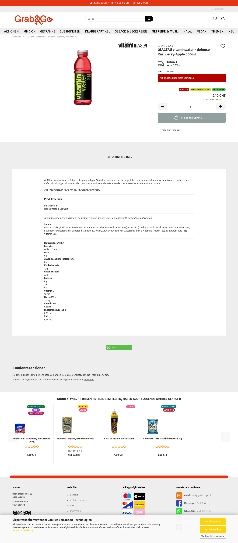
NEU (231, 31)
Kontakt (74, 495)
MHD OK (29, 31)
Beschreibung (119, 157)
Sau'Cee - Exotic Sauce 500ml (119, 438)
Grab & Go (202, 503)
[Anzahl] (191, 106)
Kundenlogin (217, 9)
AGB (72, 505)
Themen (217, 31)
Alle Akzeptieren (213, 521)
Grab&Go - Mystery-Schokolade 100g (75, 438)
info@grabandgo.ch (201, 495)
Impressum (75, 511)
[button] (223, 18)
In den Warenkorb (188, 117)
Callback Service (78, 500)
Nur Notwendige (213, 529)
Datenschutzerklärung (22, 530)
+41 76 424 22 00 (203, 511)
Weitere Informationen (212, 536)
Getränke (47, 31)
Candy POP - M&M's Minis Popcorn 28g (162, 438)
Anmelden (89, 379)
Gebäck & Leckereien (131, 31)
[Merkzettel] (215, 18)
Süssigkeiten (70, 31)
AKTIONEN (11, 31)
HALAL (187, 31)
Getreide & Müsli (165, 31)
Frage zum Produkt (170, 130)
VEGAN (202, 31)
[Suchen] (149, 19)
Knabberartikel (97, 31)
